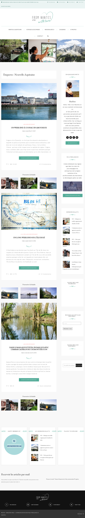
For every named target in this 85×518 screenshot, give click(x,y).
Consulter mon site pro (72, 195)
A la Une (23, 234)
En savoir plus (72, 143)
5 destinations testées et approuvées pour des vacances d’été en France (46, 448)
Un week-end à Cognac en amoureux (29, 127)
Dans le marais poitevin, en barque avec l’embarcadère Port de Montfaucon (29, 348)
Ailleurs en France (29, 124)
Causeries (62, 29)
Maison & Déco (49, 29)
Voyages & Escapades (33, 29)
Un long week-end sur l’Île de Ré (29, 237)
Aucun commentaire (45, 386)
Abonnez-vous (68, 328)
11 (46, 274)
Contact (40, 36)
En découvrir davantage (29, 158)
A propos (73, 29)
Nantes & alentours (15, 29)
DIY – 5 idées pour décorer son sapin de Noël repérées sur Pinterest (46, 457)
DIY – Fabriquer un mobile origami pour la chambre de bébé (77, 221)
